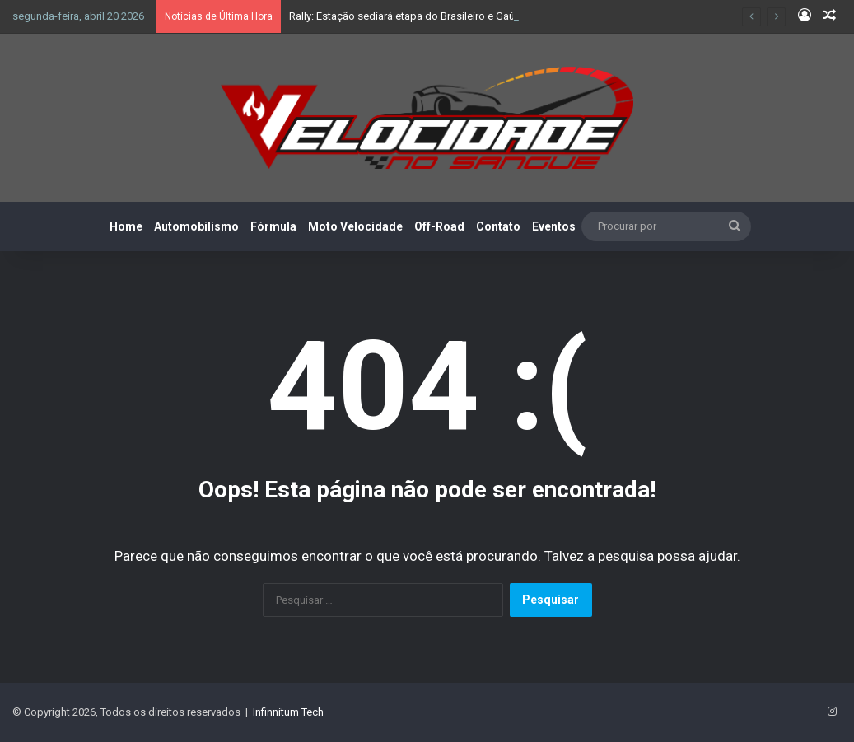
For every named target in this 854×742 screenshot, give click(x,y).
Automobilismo (196, 226)
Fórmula (273, 226)
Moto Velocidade (355, 226)
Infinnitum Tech (288, 712)
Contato (498, 226)
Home (126, 226)
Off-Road (439, 226)
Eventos (554, 226)
